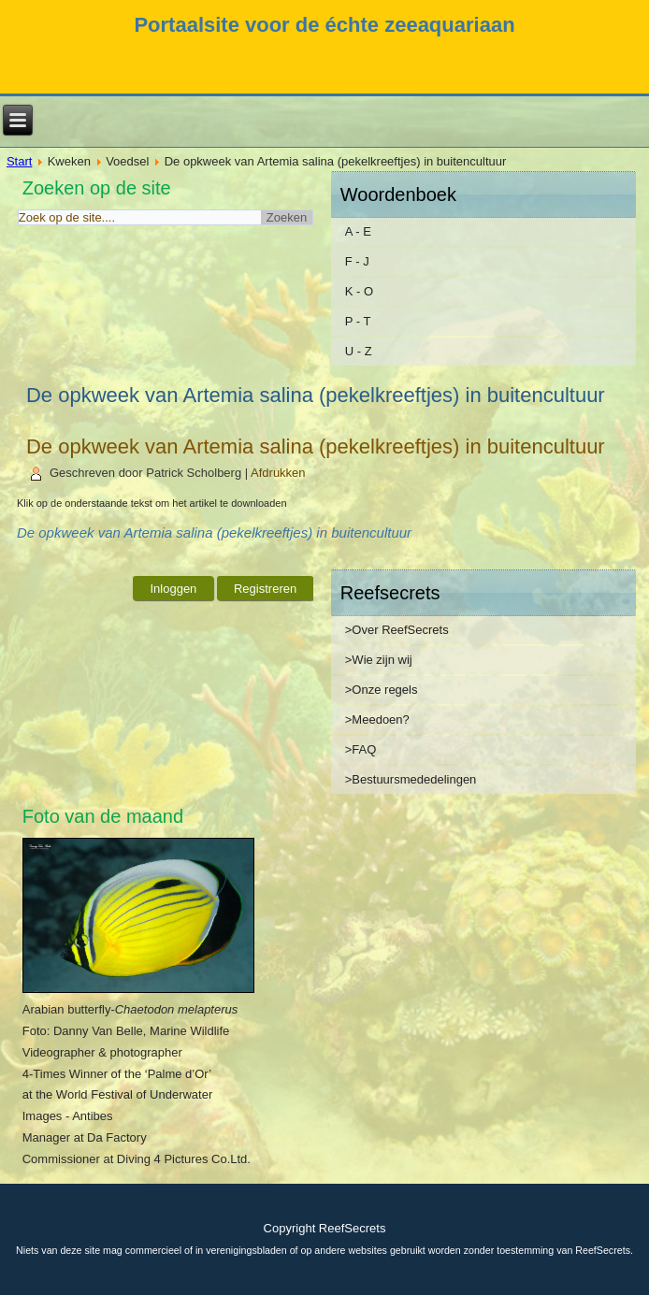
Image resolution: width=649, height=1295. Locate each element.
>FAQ (361, 749)
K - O (359, 291)
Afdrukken (278, 473)
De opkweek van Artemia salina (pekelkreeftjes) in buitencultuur (315, 446)
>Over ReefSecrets (397, 630)
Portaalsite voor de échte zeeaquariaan (324, 24)
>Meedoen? (377, 719)
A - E (358, 231)
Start (19, 161)
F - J (357, 261)
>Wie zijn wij (378, 660)
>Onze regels (381, 690)
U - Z (358, 351)
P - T (358, 321)
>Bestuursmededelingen (411, 779)
